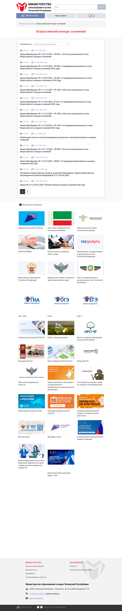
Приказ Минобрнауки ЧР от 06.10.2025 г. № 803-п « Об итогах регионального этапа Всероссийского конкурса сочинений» (54, 55)
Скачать (26, 50)
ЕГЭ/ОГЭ (73, 566)
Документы (30, 574)
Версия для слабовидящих (55, 607)
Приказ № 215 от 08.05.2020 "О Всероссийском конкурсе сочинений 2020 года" (52, 185)
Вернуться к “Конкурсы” (32, 205)
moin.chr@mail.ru (36, 598)
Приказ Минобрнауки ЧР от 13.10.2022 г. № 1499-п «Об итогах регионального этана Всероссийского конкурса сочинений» (54, 114)
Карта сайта (26, 607)
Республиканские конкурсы (81, 570)
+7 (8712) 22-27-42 (36, 594)
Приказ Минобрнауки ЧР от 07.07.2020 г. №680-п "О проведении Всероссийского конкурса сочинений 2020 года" (57, 162)
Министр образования (35, 566)
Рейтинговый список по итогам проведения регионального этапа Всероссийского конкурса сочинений (58, 138)
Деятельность (31, 570)
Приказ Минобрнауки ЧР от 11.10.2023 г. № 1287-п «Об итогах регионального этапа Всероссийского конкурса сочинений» (54, 91)
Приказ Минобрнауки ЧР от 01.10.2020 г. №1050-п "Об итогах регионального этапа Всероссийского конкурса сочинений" (54, 150)
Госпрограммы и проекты (36, 577)
